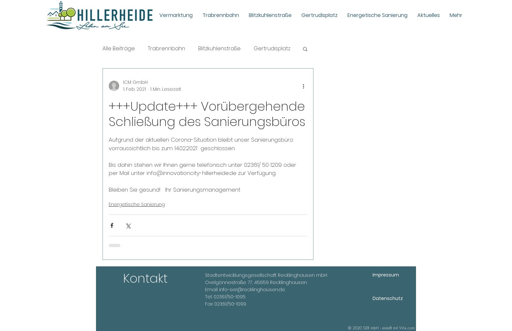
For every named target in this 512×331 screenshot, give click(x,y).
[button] (305, 48)
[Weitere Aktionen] (303, 86)
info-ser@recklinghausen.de (252, 289)
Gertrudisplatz (272, 48)
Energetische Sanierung (137, 204)
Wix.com (407, 328)
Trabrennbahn (166, 48)
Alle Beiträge (119, 48)
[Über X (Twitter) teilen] (128, 225)
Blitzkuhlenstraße (219, 48)
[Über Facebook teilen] (112, 225)
